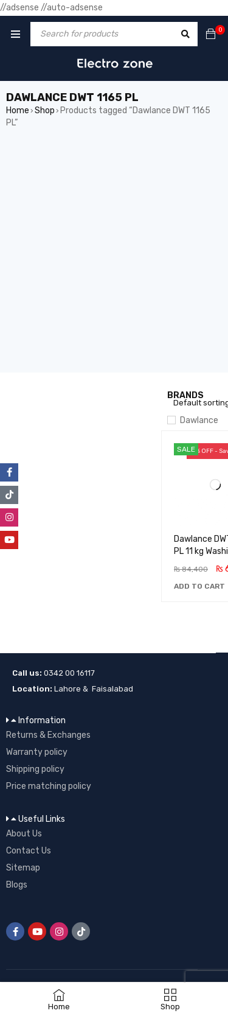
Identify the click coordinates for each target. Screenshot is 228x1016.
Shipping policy (35, 769)
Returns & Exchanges (48, 735)
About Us (24, 834)
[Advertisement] (114, 258)
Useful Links (41, 819)
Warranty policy (36, 752)
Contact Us (28, 851)
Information (42, 720)
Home (17, 110)
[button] (199, 586)
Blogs (16, 885)
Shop (45, 110)
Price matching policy (48, 786)
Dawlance (199, 420)
